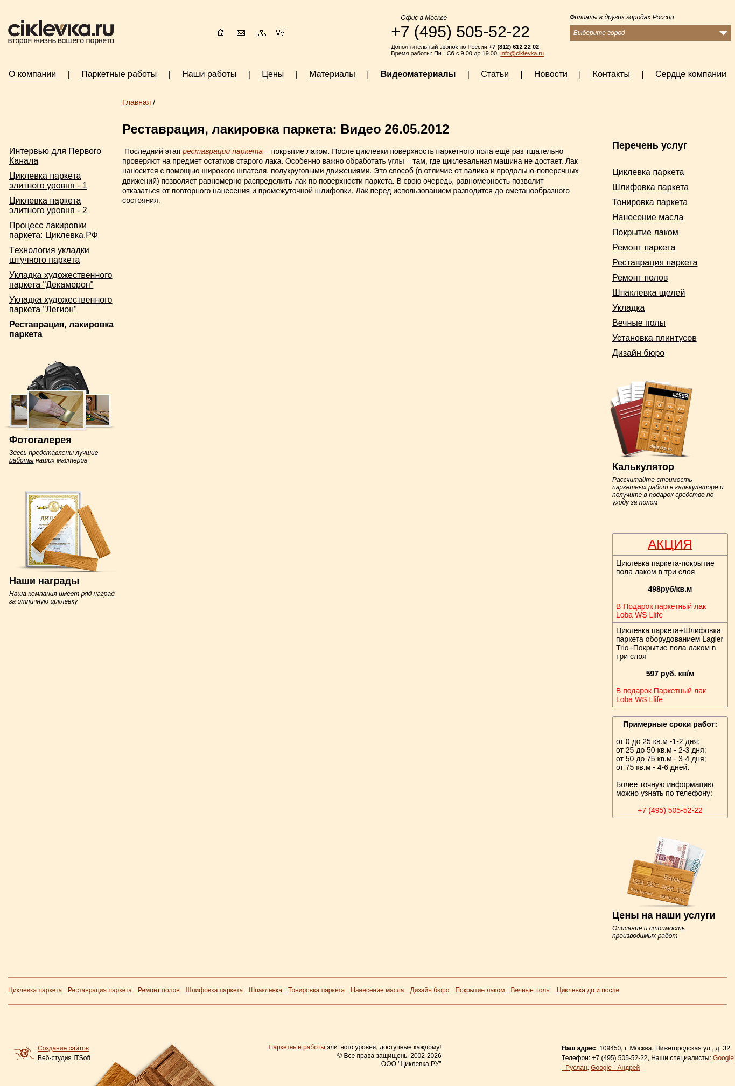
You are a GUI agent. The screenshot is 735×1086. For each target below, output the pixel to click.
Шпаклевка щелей (648, 292)
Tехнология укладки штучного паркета (49, 255)
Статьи (495, 74)
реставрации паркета (223, 151)
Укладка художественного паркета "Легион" (61, 304)
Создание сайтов (63, 1048)
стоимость (667, 928)
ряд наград (98, 594)
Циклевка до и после (588, 990)
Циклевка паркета (648, 172)
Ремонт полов (640, 277)
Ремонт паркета (643, 247)
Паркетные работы (297, 1047)
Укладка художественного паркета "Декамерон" (61, 279)
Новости (551, 74)
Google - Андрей (615, 1067)
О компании (32, 74)
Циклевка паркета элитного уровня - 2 (48, 205)
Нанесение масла (647, 217)
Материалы (332, 74)
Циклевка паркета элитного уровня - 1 (48, 180)
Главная (136, 102)
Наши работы (209, 74)
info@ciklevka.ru (522, 53)
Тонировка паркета (650, 202)
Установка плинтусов (654, 337)
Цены (273, 74)
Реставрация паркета (654, 262)
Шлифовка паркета (650, 187)
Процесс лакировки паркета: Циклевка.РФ (53, 230)
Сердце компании (690, 74)
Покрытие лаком (645, 232)
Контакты (611, 74)
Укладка (628, 307)
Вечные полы (639, 322)
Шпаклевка (265, 990)
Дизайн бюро (638, 353)
